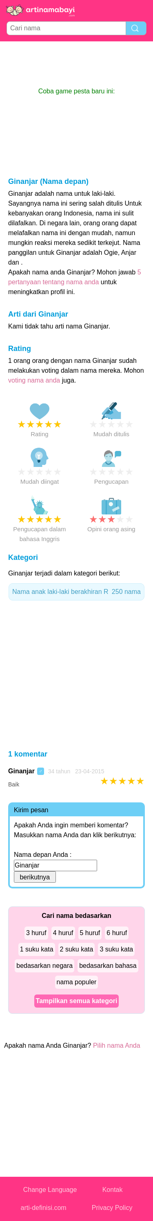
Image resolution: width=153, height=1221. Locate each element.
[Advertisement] (76, 63)
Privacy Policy (112, 1207)
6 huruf (116, 932)
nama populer (77, 982)
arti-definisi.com (44, 1207)
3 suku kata (116, 949)
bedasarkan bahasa (108, 965)
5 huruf (90, 932)
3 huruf (36, 932)
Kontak (112, 1189)
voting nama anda (34, 380)
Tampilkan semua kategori (77, 1000)
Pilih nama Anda (116, 1045)
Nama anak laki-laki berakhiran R (76, 592)
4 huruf (63, 932)
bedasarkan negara (44, 965)
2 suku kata (76, 949)
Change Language (50, 1189)
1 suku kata (36, 949)
